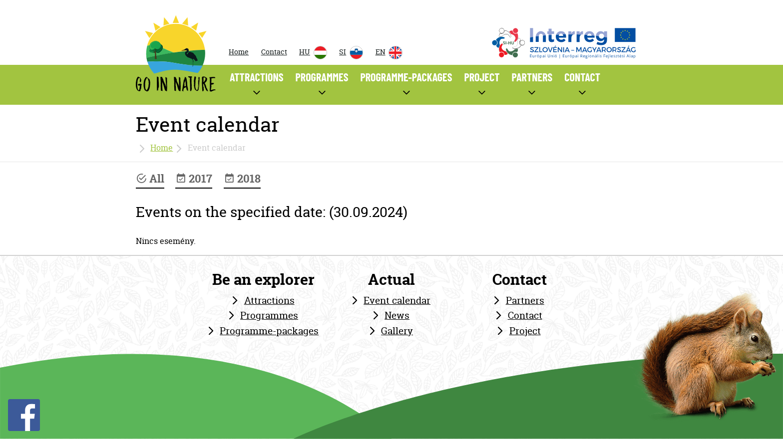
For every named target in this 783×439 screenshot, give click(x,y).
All (150, 178)
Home (239, 51)
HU (313, 52)
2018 (242, 178)
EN (389, 52)
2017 (193, 178)
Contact (274, 51)
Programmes (269, 315)
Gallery (397, 330)
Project (525, 330)
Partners (525, 300)
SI (351, 52)
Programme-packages (269, 330)
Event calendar (397, 300)
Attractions (269, 300)
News (397, 315)
